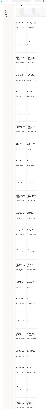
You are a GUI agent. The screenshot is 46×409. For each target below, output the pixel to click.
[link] (21, 27)
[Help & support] (32, 1)
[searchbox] (9, 8)
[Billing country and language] (38, 1)
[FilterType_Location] (3, 10)
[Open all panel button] (2, 3)
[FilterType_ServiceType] (3, 16)
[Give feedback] (31, 1)
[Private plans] (34, 1)
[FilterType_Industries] (3, 14)
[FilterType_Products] (3, 12)
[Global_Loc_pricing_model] (3, 18)
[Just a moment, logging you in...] (43, 1)
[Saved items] (33, 1)
